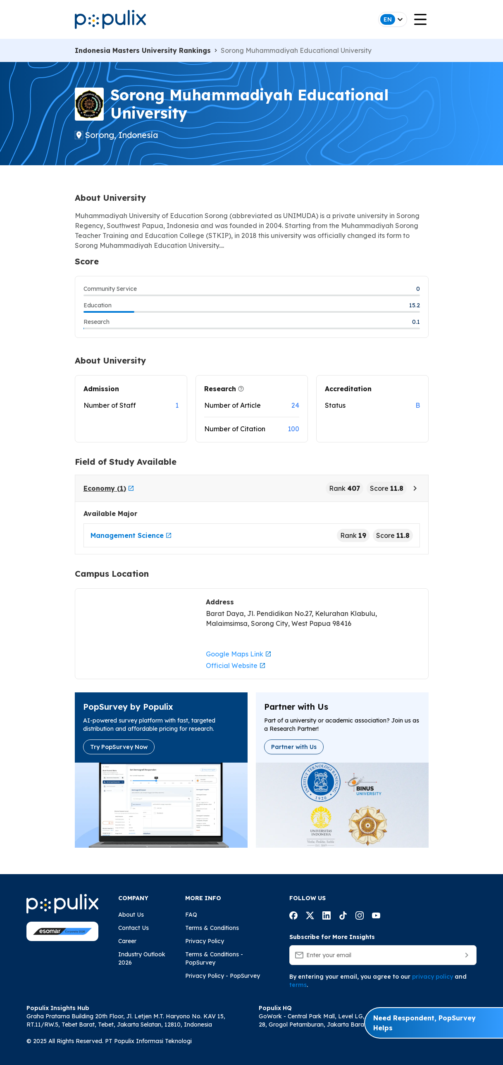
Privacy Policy (204, 941)
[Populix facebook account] (293, 916)
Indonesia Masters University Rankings (143, 50)
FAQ (191, 914)
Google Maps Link (239, 654)
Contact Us (133, 928)
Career (127, 941)
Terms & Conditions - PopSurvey (214, 958)
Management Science (131, 535)
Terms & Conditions (212, 928)
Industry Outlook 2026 (141, 958)
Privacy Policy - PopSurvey (222, 975)
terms (298, 985)
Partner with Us (294, 747)
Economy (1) (108, 488)
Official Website (236, 665)
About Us (131, 914)
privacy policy (432, 976)
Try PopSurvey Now (119, 747)
